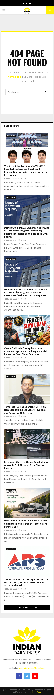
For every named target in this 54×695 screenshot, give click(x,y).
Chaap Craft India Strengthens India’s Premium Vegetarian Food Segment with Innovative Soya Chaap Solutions (25, 351)
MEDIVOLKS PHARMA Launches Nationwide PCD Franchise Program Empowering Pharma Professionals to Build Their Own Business (26, 232)
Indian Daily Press (34, 692)
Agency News (11, 135)
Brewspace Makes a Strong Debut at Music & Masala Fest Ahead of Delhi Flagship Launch (27, 465)
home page (14, 76)
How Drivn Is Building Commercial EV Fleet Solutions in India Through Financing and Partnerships (26, 524)
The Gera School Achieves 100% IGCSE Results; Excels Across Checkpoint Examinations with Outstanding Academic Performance (26, 170)
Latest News (11, 126)
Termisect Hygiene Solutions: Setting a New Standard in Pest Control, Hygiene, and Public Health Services (25, 410)
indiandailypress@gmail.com (32, 668)
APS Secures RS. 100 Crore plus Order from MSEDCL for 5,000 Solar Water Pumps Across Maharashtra (26, 583)
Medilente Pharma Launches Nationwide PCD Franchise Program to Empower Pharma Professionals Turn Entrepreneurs (26, 293)
